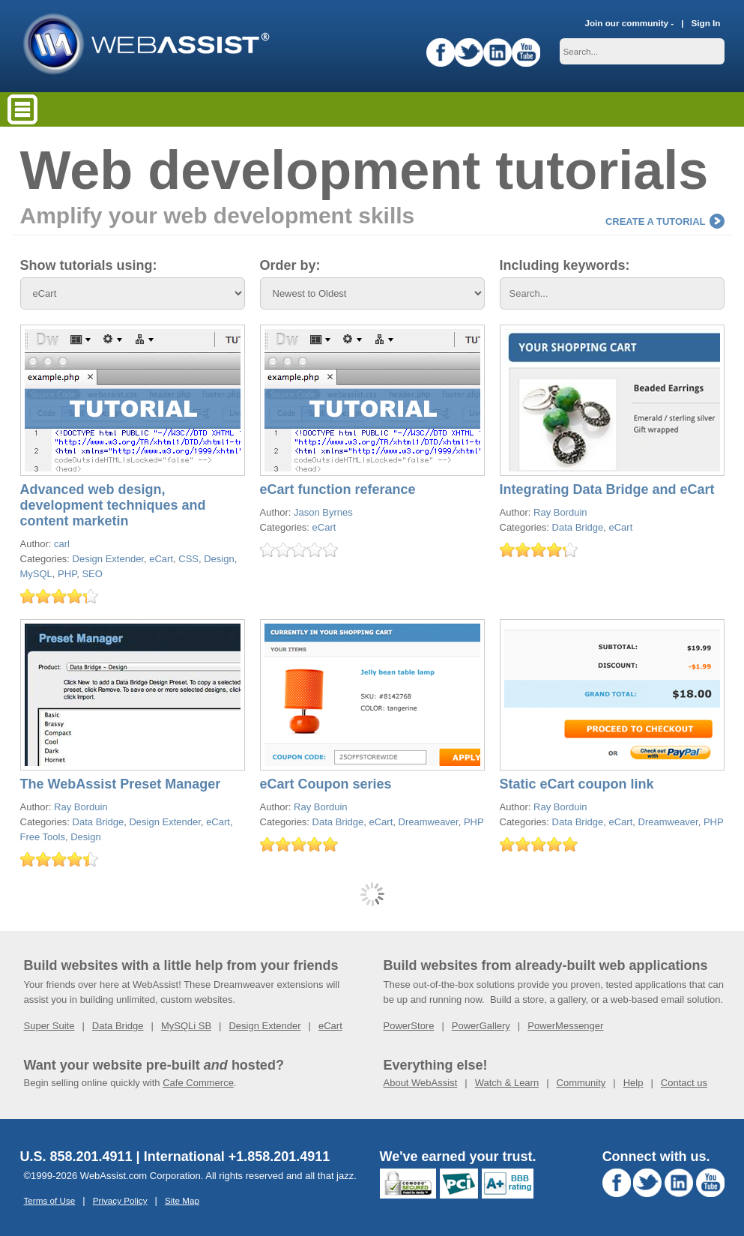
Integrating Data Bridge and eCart (607, 489)
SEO (92, 573)
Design (219, 558)
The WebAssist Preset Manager (120, 784)
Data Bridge (578, 527)
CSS (188, 558)
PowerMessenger (565, 1025)
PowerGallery (481, 1025)
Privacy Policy (120, 1200)
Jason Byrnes (323, 512)
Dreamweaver (429, 821)
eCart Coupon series (326, 784)
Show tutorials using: (88, 265)
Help (633, 1082)
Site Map (182, 1200)
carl (62, 543)
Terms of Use (50, 1200)
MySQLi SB (186, 1025)
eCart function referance (338, 489)
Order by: (290, 265)
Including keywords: (565, 265)
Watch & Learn (507, 1082)
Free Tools (42, 836)
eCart (161, 558)
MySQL (36, 573)
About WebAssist (421, 1082)
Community (581, 1082)
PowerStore (409, 1025)
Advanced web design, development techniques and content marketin (113, 505)
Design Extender (108, 558)
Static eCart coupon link (577, 784)
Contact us (684, 1082)
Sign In (706, 23)
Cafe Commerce (198, 1082)
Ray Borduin (560, 512)
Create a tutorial (665, 221)
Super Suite (49, 1025)
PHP (67, 573)
